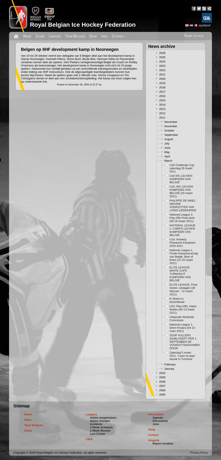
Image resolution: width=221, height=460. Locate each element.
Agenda (158, 417)
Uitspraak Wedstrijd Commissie (182, 318)
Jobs (156, 424)
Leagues (55, 36)
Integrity (153, 440)
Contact (118, 36)
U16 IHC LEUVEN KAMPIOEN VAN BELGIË (181, 179)
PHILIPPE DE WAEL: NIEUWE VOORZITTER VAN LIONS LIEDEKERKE (183, 205)
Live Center (97, 433)
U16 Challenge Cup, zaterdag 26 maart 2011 (182, 168)
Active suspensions (103, 417)
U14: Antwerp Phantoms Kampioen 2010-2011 (183, 242)
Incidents (96, 424)
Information (156, 414)
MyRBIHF (205, 25)
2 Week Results (100, 430)
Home (28, 414)
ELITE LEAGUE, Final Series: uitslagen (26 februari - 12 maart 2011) (183, 289)
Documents (160, 420)
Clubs (40, 36)
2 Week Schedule (101, 427)
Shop (93, 36)
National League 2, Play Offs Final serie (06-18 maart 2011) (182, 218)
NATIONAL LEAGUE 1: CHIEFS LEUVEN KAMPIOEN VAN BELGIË (183, 230)
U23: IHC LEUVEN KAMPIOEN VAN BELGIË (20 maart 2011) (181, 191)
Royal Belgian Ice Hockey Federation (83, 24)
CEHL (89, 439)
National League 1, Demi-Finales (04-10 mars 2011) (182, 328)
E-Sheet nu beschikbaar (177, 300)
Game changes (100, 420)
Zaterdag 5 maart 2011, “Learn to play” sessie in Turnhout (183, 356)
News (27, 36)
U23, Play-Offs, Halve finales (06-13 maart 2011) (183, 309)
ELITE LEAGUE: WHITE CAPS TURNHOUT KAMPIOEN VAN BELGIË (180, 274)
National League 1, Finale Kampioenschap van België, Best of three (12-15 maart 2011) (184, 257)
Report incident (163, 443)
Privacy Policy (199, 452)
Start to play (194, 36)
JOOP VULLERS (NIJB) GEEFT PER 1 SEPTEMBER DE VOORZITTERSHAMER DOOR (184, 342)
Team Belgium (75, 36)
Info (104, 36)
